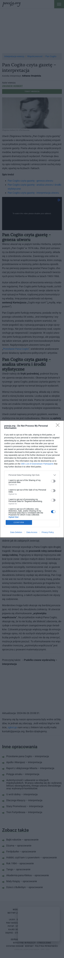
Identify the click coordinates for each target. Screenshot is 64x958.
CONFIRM (19, 522)
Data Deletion (16, 532)
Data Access (31, 532)
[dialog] (32, 479)
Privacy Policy (48, 532)
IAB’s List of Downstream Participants (37, 464)
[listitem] (32, 475)
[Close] (58, 426)
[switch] (53, 481)
